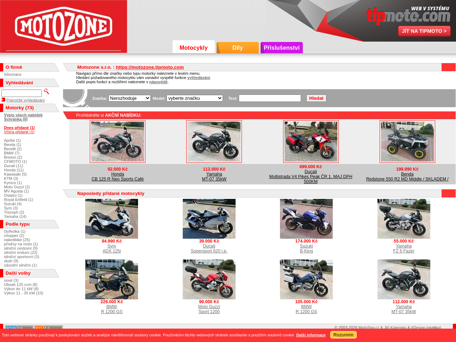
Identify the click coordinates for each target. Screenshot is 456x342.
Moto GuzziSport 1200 (209, 309)
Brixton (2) (13, 157)
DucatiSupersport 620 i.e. (209, 249)
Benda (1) (12, 144)
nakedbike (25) (17, 240)
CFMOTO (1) (15, 161)
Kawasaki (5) (15, 174)
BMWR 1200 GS (112, 309)
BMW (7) (11, 153)
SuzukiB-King (306, 249)
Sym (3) (11, 208)
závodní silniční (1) (20, 265)
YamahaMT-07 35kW (214, 177)
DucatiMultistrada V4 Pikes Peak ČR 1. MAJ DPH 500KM (310, 176)
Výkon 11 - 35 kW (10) (23, 293)
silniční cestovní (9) (21, 248)
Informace (12, 74)
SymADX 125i (111, 249)
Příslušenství (282, 48)
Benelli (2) (12, 149)
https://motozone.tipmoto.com (150, 67)
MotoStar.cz (368, 327)
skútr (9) (11, 261)
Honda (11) (14, 170)
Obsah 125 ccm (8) (20, 284)
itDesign (418, 327)
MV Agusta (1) (16, 191)
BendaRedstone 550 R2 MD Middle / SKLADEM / (407, 177)
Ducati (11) (13, 166)
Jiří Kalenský (395, 327)
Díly (237, 48)
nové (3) (11, 280)
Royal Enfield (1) (18, 199)
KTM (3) (11, 178)
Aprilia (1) (12, 140)
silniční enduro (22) (20, 252)
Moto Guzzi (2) (17, 187)
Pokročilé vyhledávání (25, 100)
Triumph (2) (14, 212)
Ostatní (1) (13, 195)
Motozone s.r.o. (63, 26)
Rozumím (343, 334)
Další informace (310, 335)
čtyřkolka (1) (14, 231)
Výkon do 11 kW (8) (21, 289)
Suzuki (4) (12, 204)
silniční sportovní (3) (21, 257)
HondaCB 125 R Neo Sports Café (118, 177)
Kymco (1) (13, 183)
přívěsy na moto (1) (21, 244)
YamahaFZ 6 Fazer (403, 249)
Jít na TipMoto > (424, 31)
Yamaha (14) (15, 216)
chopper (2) (14, 235)
